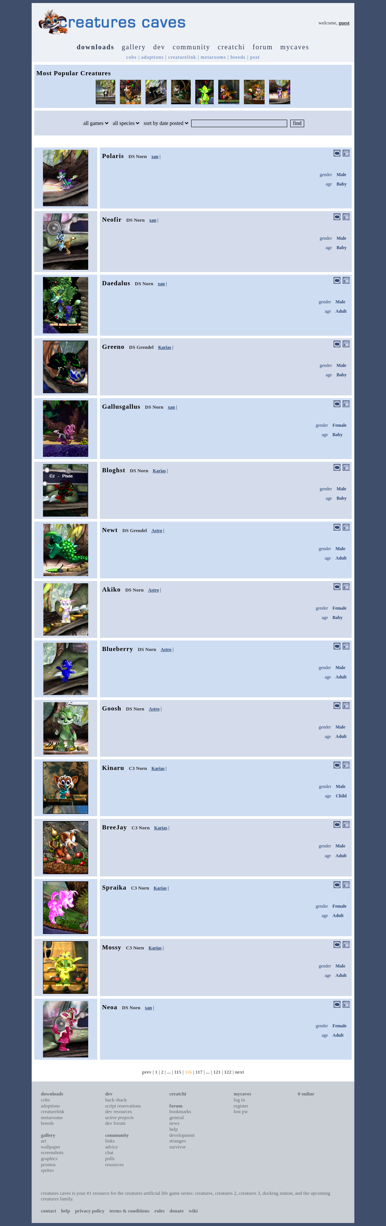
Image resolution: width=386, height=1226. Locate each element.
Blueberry (117, 649)
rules (159, 1211)
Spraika (114, 887)
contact (48, 1211)
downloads (96, 47)
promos (48, 1164)
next (239, 1072)
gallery (134, 47)
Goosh (111, 708)
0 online (306, 1094)
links (110, 1141)
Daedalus (116, 283)
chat (109, 1152)
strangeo (177, 1141)
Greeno (113, 346)
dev (159, 47)
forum (263, 47)
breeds (237, 57)
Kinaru (113, 767)
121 (217, 1072)
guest (344, 23)
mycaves (294, 47)
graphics (49, 1158)
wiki (193, 1211)
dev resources (118, 1111)
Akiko (111, 589)
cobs (131, 57)
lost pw (241, 1111)
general (176, 1117)
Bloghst (114, 470)
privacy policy (89, 1211)
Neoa (110, 1007)
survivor (177, 1147)
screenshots (52, 1152)
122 (228, 1072)
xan (155, 156)
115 (177, 1072)
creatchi (231, 47)
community (191, 47)
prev (147, 1072)
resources (114, 1164)
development (182, 1135)
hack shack (116, 1100)
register (241, 1106)
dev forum (115, 1123)
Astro (157, 530)
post (255, 57)
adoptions (152, 57)
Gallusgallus (121, 406)
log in (239, 1100)
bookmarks (180, 1111)
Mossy (111, 947)
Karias (164, 347)
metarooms (213, 57)
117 (198, 1072)
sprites (47, 1170)
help (173, 1129)
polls (110, 1158)
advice (111, 1147)
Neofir (112, 219)
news (174, 1123)
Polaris (113, 156)
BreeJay (114, 827)
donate (177, 1211)
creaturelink (182, 57)
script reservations (123, 1106)
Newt (110, 530)
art (43, 1141)
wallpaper (50, 1147)
